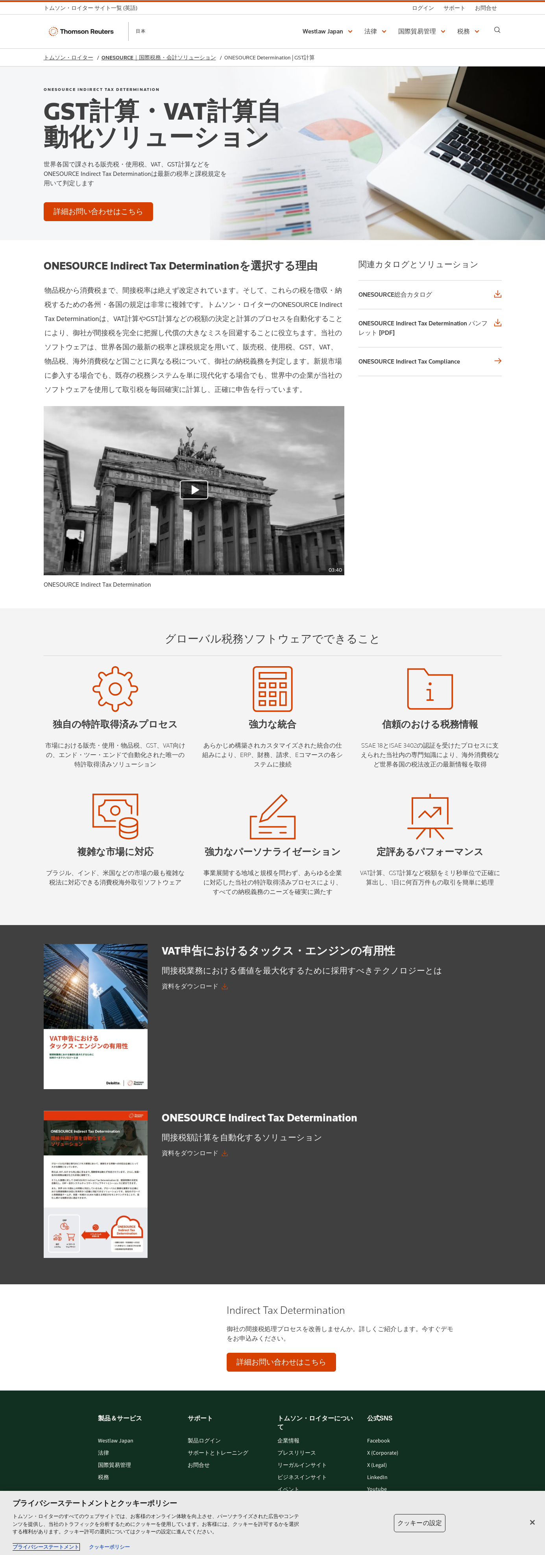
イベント (288, 1490)
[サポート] (454, 8)
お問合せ (199, 1465)
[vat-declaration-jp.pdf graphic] (96, 1017)
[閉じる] (532, 1522)
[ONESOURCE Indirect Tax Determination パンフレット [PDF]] (430, 328)
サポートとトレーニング (218, 1453)
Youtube (377, 1489)
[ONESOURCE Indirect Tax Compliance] (430, 361)
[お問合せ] (486, 8)
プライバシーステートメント (46, 1547)
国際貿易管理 (114, 1465)
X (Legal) (377, 1465)
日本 (141, 31)
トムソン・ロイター (68, 57)
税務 (103, 1477)
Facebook (378, 1441)
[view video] (194, 490)
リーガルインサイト (302, 1465)
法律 (103, 1453)
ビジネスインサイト (302, 1477)
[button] (329, 31)
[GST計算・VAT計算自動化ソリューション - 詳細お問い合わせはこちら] (98, 211)
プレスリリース (296, 1453)
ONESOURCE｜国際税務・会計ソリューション (159, 57)
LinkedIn (377, 1477)
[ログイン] (423, 8)
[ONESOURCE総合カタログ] (430, 295)
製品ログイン (204, 1441)
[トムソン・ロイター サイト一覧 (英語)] (93, 8)
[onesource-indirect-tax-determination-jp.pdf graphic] (96, 1184)
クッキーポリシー (109, 1547)
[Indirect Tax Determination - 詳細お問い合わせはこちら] (281, 1362)
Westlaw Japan (115, 1441)
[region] (272, 1523)
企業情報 (288, 1441)
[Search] (497, 30)
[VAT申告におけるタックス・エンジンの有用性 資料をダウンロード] (195, 986)
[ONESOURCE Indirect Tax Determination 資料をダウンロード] (195, 1153)
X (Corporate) (382, 1453)
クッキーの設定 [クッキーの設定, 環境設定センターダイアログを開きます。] (419, 1523)
